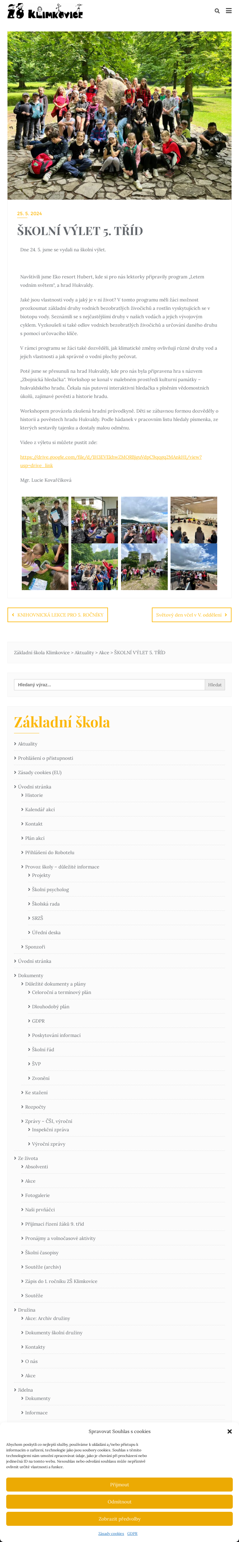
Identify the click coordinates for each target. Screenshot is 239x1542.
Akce (30, 1181)
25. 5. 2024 (29, 213)
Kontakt (34, 824)
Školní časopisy (42, 1253)
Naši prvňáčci (40, 1210)
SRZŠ (37, 918)
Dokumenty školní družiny (53, 1333)
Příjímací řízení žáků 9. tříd (54, 1224)
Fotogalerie (37, 1195)
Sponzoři (35, 947)
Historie (34, 795)
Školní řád (43, 1049)
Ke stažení (36, 1092)
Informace (36, 1413)
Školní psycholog (50, 889)
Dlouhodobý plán (50, 1007)
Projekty (41, 875)
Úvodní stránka (34, 787)
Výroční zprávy (48, 1144)
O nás (31, 1361)
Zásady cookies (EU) (40, 772)
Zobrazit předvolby (120, 1519)
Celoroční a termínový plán (61, 992)
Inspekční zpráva (50, 1130)
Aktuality (27, 744)
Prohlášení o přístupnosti (45, 758)
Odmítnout (120, 1502)
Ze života (28, 1158)
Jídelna (25, 1390)
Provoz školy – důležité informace (62, 867)
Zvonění (40, 1078)
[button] (230, 1431)
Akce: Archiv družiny (47, 1318)
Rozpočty (35, 1107)
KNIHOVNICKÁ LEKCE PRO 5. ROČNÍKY (60, 615)
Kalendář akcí (40, 809)
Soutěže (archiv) (43, 1267)
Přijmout (119, 1485)
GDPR (132, 1533)
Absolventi (36, 1167)
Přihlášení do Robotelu (49, 852)
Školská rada (46, 904)
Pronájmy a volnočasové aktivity (60, 1238)
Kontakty (35, 1347)
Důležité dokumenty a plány (55, 984)
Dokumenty (30, 975)
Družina (26, 1310)
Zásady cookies (111, 1533)
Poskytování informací (56, 1035)
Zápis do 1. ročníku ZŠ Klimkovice (61, 1281)
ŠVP (36, 1064)
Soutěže (34, 1295)
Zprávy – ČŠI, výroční (48, 1121)
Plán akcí (35, 838)
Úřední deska (46, 932)
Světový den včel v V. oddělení (189, 615)
